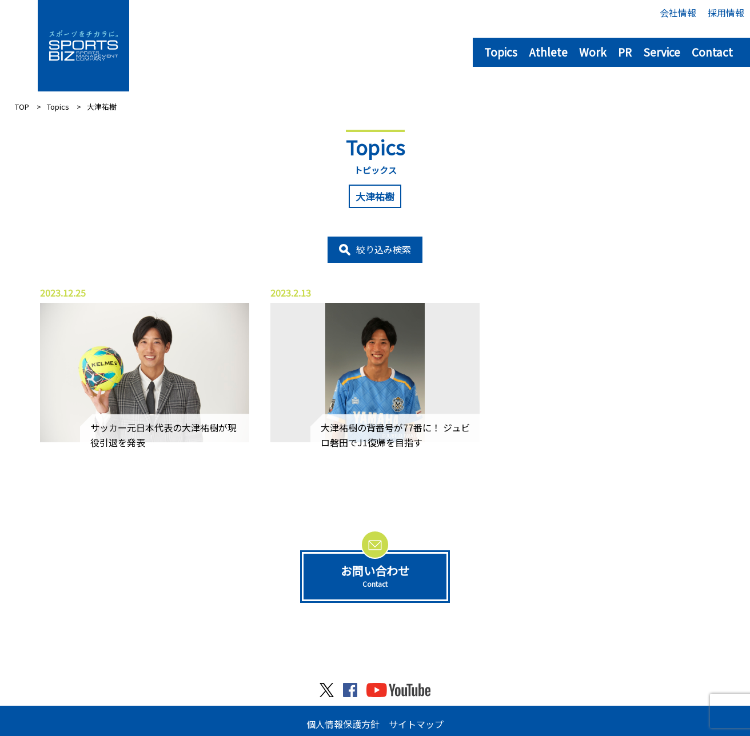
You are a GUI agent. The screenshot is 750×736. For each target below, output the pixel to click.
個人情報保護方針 (343, 724)
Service (661, 51)
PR (625, 51)
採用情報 (726, 12)
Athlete (548, 51)
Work (593, 51)
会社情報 (678, 12)
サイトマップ (416, 724)
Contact (712, 51)
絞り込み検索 (383, 249)
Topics (500, 51)
